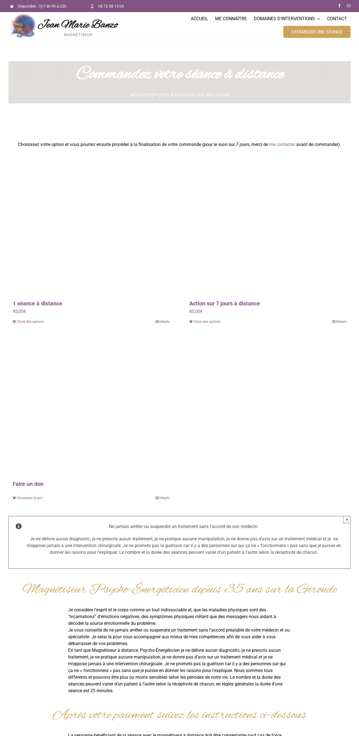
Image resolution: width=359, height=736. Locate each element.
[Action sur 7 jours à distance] (268, 225)
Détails (164, 322)
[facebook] (339, 6)
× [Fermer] (347, 519)
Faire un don (28, 484)
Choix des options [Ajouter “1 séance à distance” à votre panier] (30, 322)
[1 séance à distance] (91, 225)
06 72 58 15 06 (111, 6)
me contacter (282, 144)
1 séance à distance (37, 303)
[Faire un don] (91, 406)
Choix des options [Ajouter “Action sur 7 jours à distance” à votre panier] (206, 322)
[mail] (349, 6)
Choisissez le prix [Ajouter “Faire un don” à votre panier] (30, 498)
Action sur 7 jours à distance (224, 303)
